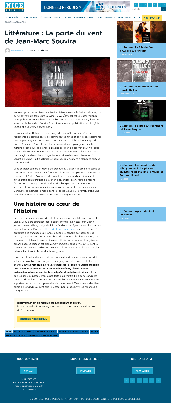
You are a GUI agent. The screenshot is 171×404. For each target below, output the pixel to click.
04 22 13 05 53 (29, 390)
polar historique (15, 335)
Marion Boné (17, 50)
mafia (85, 331)
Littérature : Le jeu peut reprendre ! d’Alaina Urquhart (141, 127)
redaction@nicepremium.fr (29, 386)
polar (94, 331)
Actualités (19, 22)
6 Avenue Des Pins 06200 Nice (28, 383)
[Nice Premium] (14, 7)
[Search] (163, 9)
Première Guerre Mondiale (42, 335)
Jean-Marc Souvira (45, 331)
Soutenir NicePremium (33, 319)
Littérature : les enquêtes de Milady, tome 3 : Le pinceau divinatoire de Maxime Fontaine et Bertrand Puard (141, 170)
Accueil (9, 22)
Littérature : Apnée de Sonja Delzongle (137, 212)
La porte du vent (68, 331)
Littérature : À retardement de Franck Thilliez (138, 88)
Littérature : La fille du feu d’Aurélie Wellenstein (136, 49)
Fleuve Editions (22, 331)
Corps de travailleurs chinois (60, 229)
